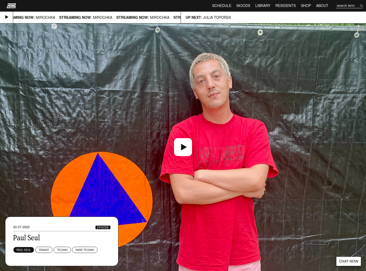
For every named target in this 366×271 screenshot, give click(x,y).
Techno (62, 250)
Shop (306, 5)
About (322, 5)
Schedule (221, 5)
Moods (243, 5)
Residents (285, 5)
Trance (44, 250)
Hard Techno (84, 250)
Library (262, 5)
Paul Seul (23, 250)
